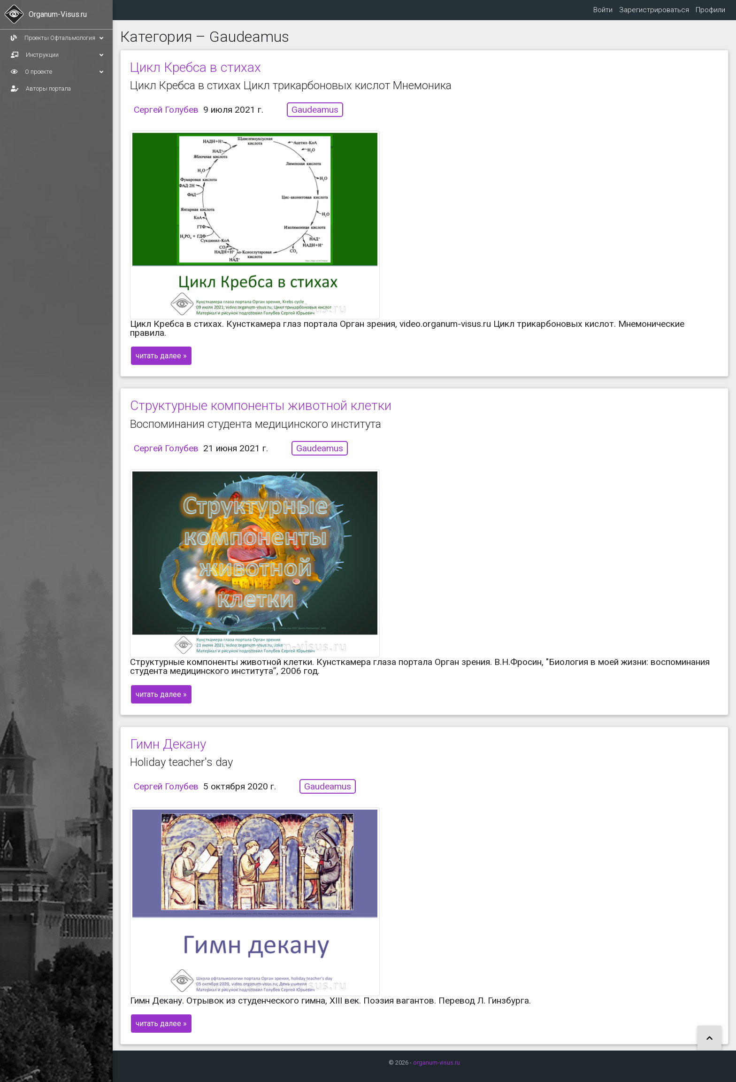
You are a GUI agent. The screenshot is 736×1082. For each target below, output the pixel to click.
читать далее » (161, 363)
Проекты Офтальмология (57, 38)
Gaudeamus (314, 117)
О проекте (57, 72)
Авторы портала (41, 88)
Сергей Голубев (166, 117)
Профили (710, 13)
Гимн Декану (168, 751)
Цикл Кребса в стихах (195, 75)
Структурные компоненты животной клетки (260, 413)
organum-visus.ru (436, 1062)
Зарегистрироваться (653, 13)
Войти (600, 13)
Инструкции (57, 55)
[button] (709, 1038)
